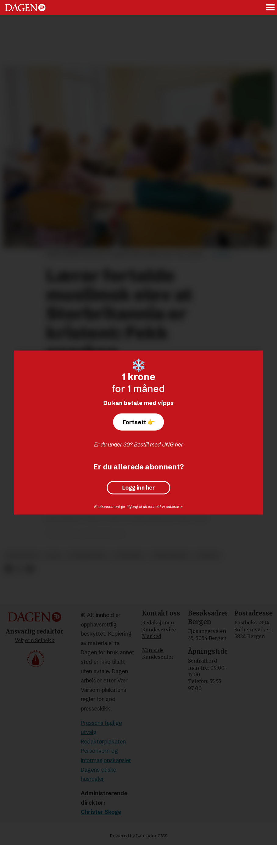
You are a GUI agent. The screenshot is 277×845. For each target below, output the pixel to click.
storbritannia (87, 555)
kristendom (22, 555)
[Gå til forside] (25, 7)
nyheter (208, 555)
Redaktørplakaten (103, 741)
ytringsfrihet (170, 555)
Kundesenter (158, 657)
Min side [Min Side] (153, 650)
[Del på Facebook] (8, 569)
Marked (151, 636)
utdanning (129, 555)
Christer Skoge (101, 811)
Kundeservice (159, 629)
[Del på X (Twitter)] (19, 569)
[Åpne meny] (270, 8)
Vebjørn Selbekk (35, 640)
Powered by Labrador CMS (139, 836)
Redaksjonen (158, 622)
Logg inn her (138, 487)
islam (53, 555)
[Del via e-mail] (30, 569)
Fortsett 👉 (139, 422)
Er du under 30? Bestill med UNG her (138, 444)
